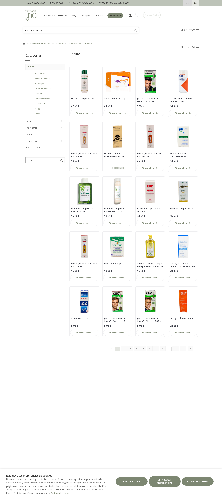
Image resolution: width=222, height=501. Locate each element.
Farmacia (48, 15)
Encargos (85, 15)
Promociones (115, 15)
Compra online (152, 15)
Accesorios (40, 73)
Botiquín (31, 127)
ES (187, 3)
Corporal (31, 141)
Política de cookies (61, 493)
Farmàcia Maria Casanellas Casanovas (45, 43)
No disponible (117, 167)
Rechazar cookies (197, 481)
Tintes (37, 113)
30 (183, 348)
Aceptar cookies (132, 481)
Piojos (37, 108)
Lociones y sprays (43, 98)
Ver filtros (190, 30)
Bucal (29, 134)
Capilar (88, 43)
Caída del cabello (43, 88)
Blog (74, 15)
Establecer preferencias (164, 481)
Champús (39, 93)
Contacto (99, 15)
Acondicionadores (43, 78)
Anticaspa (39, 83)
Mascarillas (40, 103)
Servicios (62, 15)
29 (176, 348)
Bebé (28, 121)
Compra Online (75, 43)
